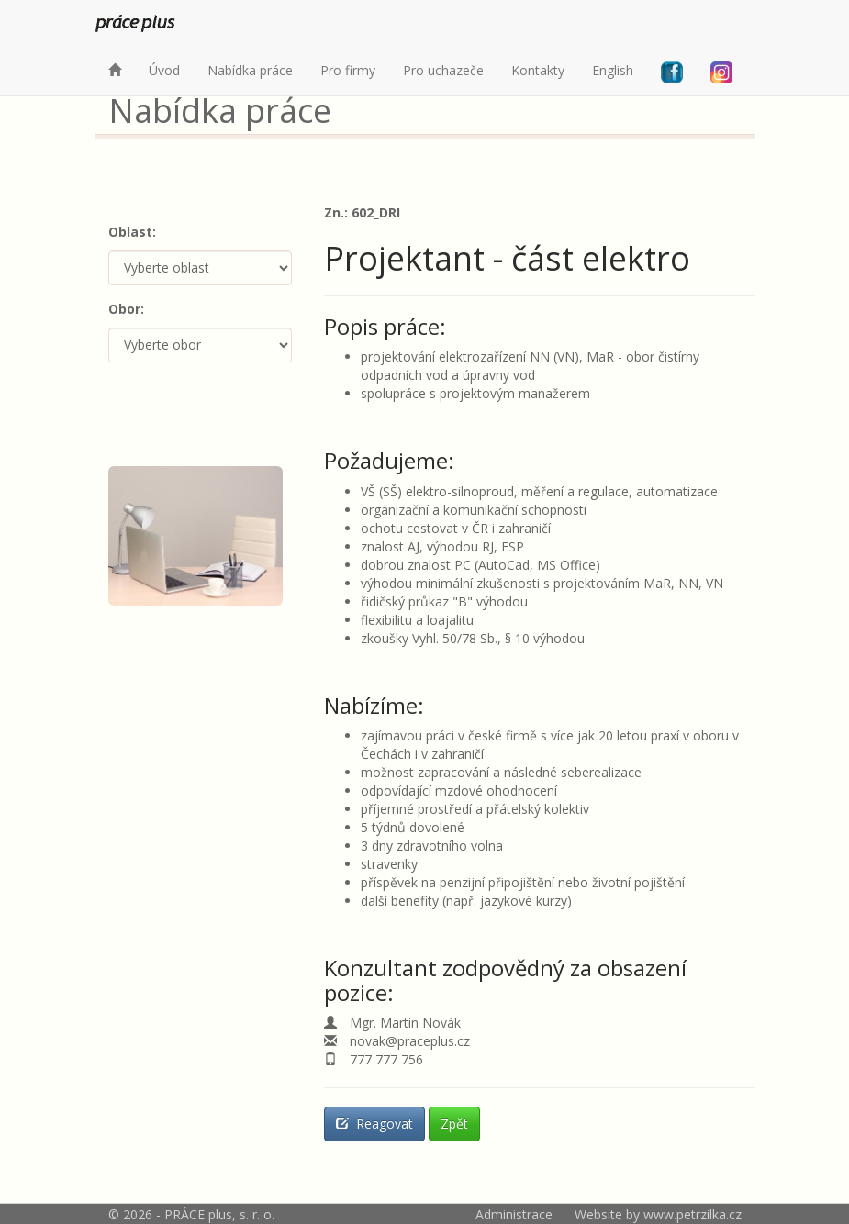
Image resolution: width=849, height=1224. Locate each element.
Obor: (126, 308)
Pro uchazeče (443, 70)
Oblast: (132, 231)
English (612, 70)
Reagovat (374, 1123)
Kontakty (537, 70)
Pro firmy (347, 70)
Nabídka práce (250, 70)
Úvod (164, 70)
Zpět (454, 1123)
